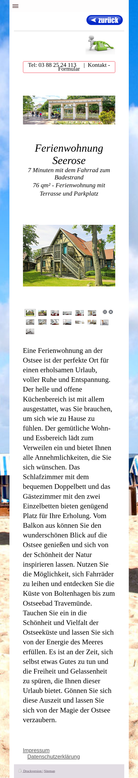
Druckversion (30, 771)
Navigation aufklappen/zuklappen (69, 6)
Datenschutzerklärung (53, 756)
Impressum (36, 750)
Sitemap (49, 771)
